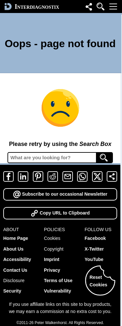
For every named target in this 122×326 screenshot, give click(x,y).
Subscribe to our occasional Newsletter (60, 194)
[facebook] (8, 176)
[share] (112, 176)
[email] (67, 176)
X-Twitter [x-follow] (94, 249)
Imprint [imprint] (51, 259)
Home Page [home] (15, 238)
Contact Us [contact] (15, 270)
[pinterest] (38, 176)
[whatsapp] (82, 176)
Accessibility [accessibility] (17, 259)
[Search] (104, 158)
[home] (31, 6)
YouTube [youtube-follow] (94, 259)
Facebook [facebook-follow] (95, 238)
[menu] (113, 6)
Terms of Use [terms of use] (58, 280)
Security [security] (12, 290)
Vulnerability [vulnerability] (57, 290)
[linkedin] (23, 176)
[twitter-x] (97, 176)
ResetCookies (98, 281)
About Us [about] (13, 249)
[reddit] (52, 176)
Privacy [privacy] (52, 270)
